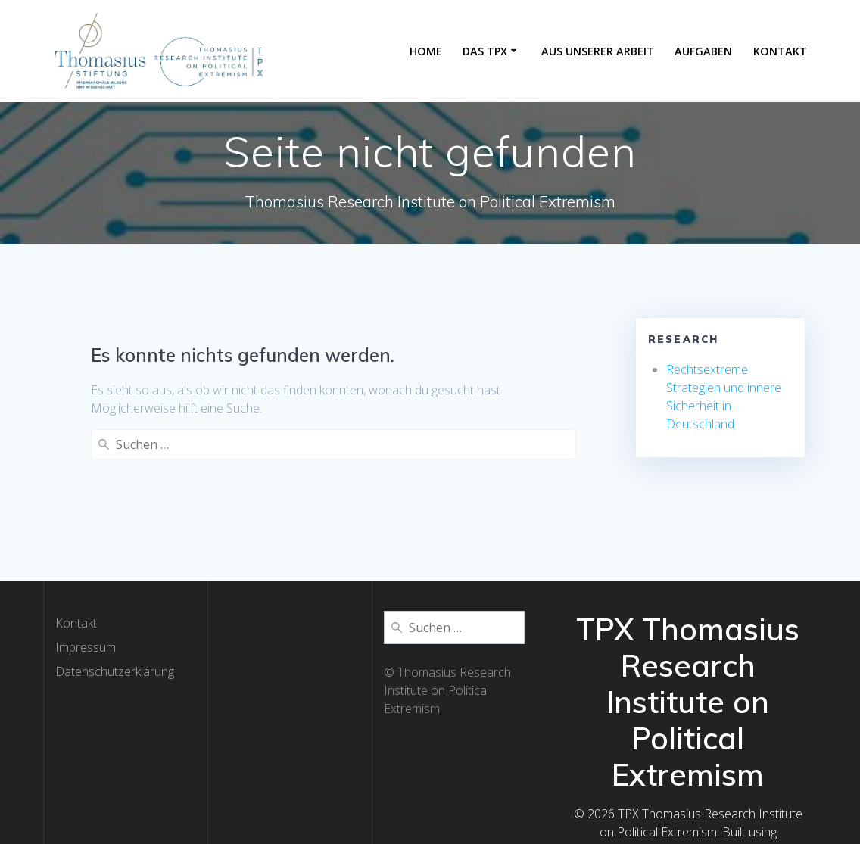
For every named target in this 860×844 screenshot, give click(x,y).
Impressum (85, 598)
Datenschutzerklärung (114, 622)
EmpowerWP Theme (730, 801)
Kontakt (780, 51)
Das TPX (485, 51)
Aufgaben (703, 51)
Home (426, 51)
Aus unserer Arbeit (597, 51)
